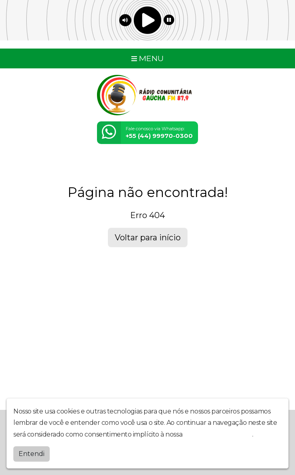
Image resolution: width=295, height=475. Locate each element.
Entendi (31, 453)
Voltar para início (148, 237)
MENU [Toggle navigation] (147, 58)
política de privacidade (218, 434)
